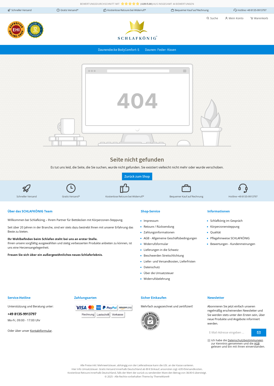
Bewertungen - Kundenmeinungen (232, 244)
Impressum (151, 221)
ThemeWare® (162, 376)
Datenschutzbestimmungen (245, 340)
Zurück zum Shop (137, 176)
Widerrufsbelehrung (157, 279)
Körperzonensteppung (224, 226)
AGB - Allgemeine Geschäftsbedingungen (170, 238)
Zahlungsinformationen (159, 232)
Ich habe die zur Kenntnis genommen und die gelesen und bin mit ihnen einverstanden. (238, 343)
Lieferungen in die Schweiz (161, 250)
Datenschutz (152, 267)
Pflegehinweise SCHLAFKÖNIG (230, 238)
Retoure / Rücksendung (159, 226)
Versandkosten (193, 369)
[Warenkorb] (258, 18)
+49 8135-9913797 (22, 314)
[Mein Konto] (234, 18)
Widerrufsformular (156, 244)
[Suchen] (212, 18)
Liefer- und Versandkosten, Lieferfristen (169, 261)
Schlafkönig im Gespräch (226, 221)
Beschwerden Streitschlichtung (164, 255)
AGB (257, 343)
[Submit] (258, 333)
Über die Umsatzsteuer (159, 273)
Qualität (215, 232)
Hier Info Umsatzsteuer (85, 369)
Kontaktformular (41, 331)
